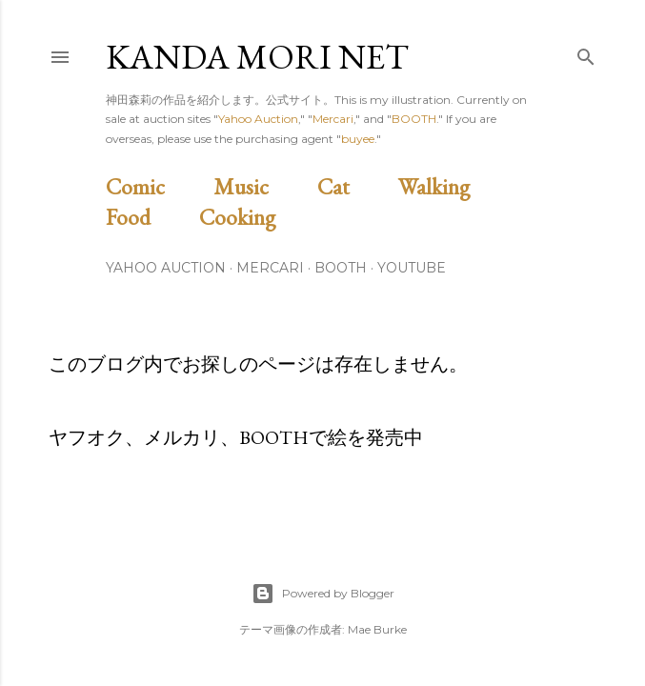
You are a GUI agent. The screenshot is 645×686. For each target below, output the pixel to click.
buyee (357, 138)
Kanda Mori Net (257, 56)
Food (150, 217)
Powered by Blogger (323, 593)
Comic (157, 186)
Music (262, 186)
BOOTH (414, 118)
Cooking (259, 217)
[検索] (585, 52)
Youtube (411, 267)
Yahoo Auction (258, 118)
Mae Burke (377, 629)
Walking (456, 186)
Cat (355, 186)
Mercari (332, 118)
